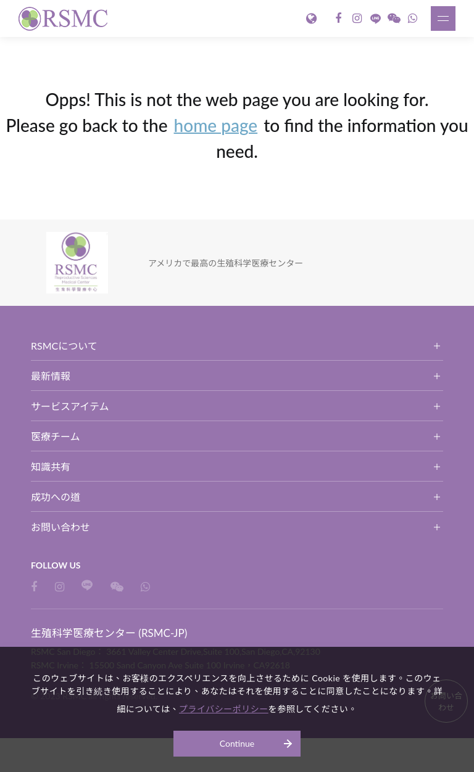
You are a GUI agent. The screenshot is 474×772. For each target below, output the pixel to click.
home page (216, 125)
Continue (237, 743)
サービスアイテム (70, 406)
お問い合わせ (60, 527)
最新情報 (50, 376)
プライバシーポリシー (223, 709)
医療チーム (55, 436)
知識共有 (50, 466)
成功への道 (55, 497)
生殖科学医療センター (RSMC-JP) (65, 18)
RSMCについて (64, 345)
